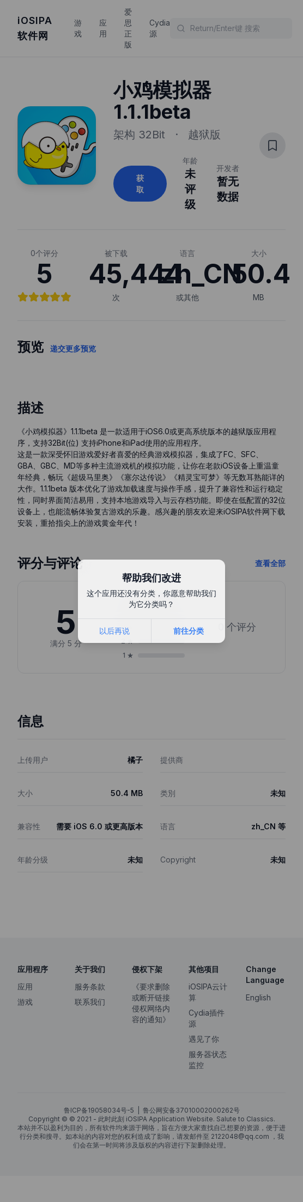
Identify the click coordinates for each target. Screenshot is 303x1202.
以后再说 (114, 630)
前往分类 (188, 630)
